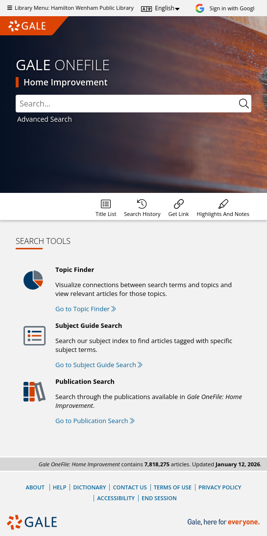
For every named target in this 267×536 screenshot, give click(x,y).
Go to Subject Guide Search (99, 364)
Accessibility (116, 498)
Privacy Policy (219, 487)
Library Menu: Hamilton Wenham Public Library (69, 7)
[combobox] (133, 103)
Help (60, 487)
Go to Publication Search (95, 420)
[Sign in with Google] (226, 8)
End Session (159, 498)
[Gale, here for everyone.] (224, 522)
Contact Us (129, 487)
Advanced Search (44, 119)
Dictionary (89, 487)
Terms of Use (173, 487)
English (164, 8)
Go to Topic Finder (85, 308)
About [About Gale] (35, 487)
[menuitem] (106, 206)
